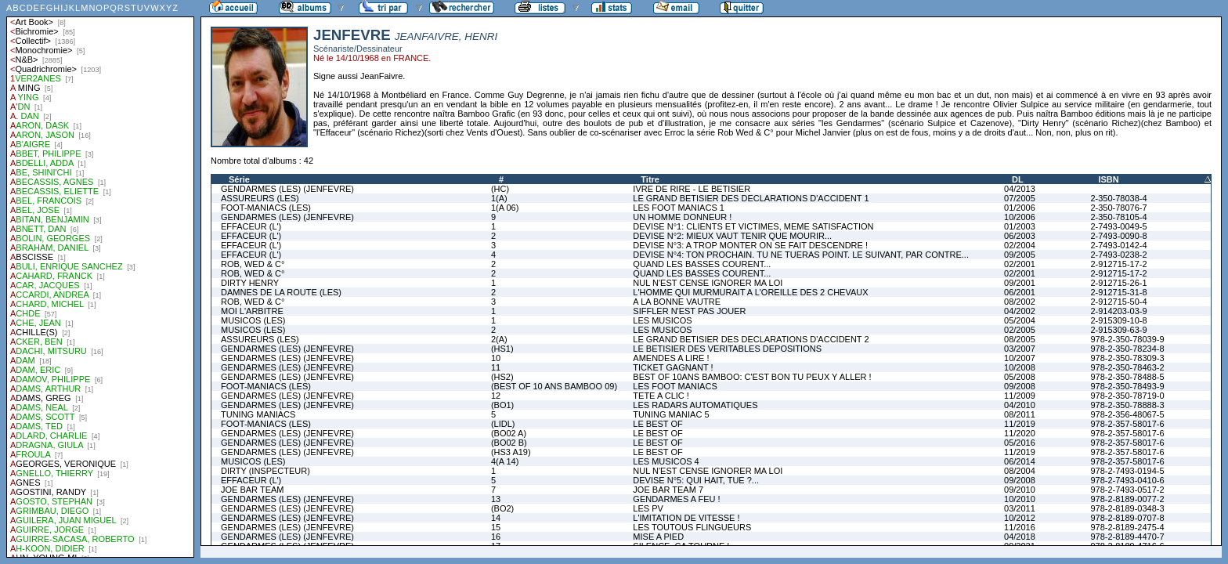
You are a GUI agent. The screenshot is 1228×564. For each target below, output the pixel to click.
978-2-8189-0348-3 (1127, 508)
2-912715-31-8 (1118, 292)
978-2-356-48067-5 (1127, 414)
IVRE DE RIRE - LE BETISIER (691, 188)
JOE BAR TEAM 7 (668, 489)
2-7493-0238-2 (1118, 254)
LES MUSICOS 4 (666, 461)
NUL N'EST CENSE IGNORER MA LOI (707, 282)
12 (495, 395)
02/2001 (1019, 264)
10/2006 (1019, 217)
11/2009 (1019, 395)
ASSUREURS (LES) (260, 198)
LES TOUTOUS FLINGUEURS (692, 527)
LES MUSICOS (662, 320)
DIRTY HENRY (250, 282)
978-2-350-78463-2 (1127, 367)
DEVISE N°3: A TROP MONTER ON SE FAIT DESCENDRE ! (750, 245)
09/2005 (1019, 254)
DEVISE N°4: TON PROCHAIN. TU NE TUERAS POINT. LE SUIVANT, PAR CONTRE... (801, 254)
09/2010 (1019, 489)
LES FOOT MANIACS (675, 386)
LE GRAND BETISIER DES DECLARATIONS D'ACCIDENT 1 (751, 198)
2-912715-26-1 (1118, 282)
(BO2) (502, 508)
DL (1018, 179)
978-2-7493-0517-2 (1127, 489)
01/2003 (1019, 226)
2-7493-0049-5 (1118, 226)
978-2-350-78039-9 (1127, 339)
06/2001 (1019, 292)
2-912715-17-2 (1118, 264)
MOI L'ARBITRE (252, 311)
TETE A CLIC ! (661, 395)
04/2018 (1019, 536)
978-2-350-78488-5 (1127, 376)
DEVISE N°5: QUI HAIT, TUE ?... (696, 480)
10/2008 (1019, 367)
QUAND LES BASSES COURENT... (702, 264)
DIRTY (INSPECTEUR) (265, 470)
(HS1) (502, 348)
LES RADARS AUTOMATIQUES (695, 405)
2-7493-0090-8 (1118, 235)
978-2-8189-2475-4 (1127, 527)
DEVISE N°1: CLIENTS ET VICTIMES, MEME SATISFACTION (753, 226)
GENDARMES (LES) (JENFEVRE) (287, 188)
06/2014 (1019, 461)
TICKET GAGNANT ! (673, 367)
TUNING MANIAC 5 (671, 414)
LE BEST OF (657, 423)
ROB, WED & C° (252, 264)
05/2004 (1019, 320)
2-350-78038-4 (1118, 198)
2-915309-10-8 (1118, 320)
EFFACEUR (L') (251, 226)
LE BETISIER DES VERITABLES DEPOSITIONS (727, 348)
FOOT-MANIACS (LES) (266, 207)
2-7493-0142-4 (1118, 245)
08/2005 (1019, 339)
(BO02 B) (509, 442)
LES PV (648, 508)
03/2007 (1019, 348)
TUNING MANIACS (258, 414)
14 (495, 517)
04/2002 (1019, 311)
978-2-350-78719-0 (1127, 395)
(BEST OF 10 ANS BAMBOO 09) (554, 386)
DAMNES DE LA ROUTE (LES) (281, 292)
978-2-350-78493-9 (1127, 386)
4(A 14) (504, 461)
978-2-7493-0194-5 (1127, 470)
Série (239, 179)
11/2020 (1019, 433)
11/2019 (1019, 423)
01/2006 (1019, 207)
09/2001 (1019, 282)
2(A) (499, 339)
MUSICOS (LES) (253, 320)
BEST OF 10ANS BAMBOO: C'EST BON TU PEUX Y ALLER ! (752, 376)
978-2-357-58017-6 (1127, 423)
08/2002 (1019, 301)
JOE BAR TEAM (252, 489)
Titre (650, 179)
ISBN (1108, 179)
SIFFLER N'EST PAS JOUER (689, 311)
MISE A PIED (658, 536)
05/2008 (1019, 376)
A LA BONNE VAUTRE (677, 301)
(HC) (500, 188)
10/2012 (1019, 517)
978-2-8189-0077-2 (1127, 499)
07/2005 (1019, 198)
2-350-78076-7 (1118, 207)
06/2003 (1019, 235)
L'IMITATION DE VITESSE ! (686, 517)
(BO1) (502, 405)
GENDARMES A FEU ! (676, 499)
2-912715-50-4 (1118, 301)
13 (495, 499)
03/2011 (1019, 508)
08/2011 (1019, 414)
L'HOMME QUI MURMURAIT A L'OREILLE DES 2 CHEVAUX (750, 292)
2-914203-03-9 (1118, 311)
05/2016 (1019, 442)
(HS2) (502, 376)
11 (495, 367)
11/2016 (1019, 527)
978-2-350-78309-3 (1127, 358)
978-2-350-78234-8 (1127, 348)
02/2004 (1019, 245)
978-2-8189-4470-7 (1127, 536)
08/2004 (1019, 470)
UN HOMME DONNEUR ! (682, 217)
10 (495, 358)
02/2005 (1019, 329)
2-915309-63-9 (1118, 329)
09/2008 (1019, 386)
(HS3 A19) (511, 452)
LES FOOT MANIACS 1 (678, 207)
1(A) (499, 198)
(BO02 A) (508, 433)
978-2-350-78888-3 (1127, 405)
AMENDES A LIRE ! (671, 358)
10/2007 (1019, 358)
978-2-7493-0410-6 (1127, 480)
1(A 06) (504, 207)
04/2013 (1019, 188)
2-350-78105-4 (1118, 217)
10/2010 (1019, 499)
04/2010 (1019, 405)
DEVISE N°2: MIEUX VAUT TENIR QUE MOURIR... (732, 235)
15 (495, 527)
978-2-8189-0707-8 (1127, 517)
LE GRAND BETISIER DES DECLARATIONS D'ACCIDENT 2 (751, 339)
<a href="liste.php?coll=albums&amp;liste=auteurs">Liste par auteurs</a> (100, 279)
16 (495, 536)
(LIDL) (503, 423)
